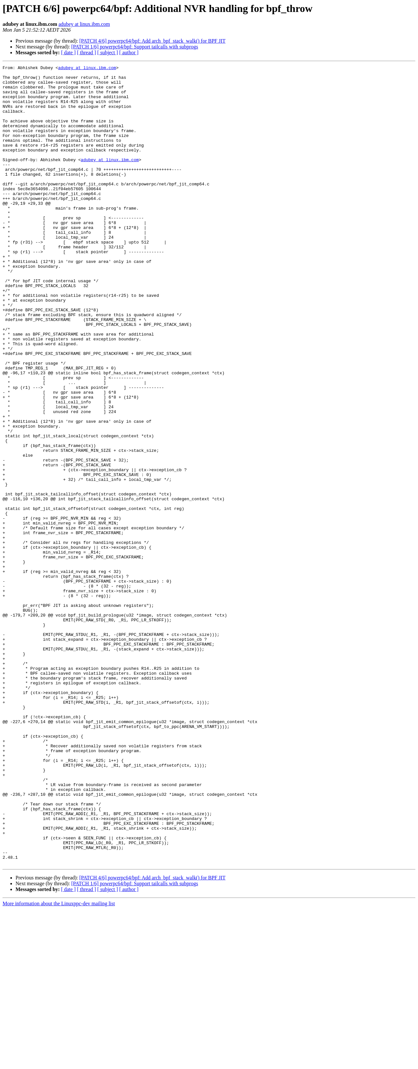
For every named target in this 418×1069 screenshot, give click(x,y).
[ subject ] (107, 52)
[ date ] (68, 52)
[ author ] (129, 52)
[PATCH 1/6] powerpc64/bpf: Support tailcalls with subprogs (134, 46)
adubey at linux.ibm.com (84, 24)
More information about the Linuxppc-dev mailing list (59, 1063)
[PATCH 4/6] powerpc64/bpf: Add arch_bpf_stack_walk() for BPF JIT (152, 41)
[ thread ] (86, 52)
